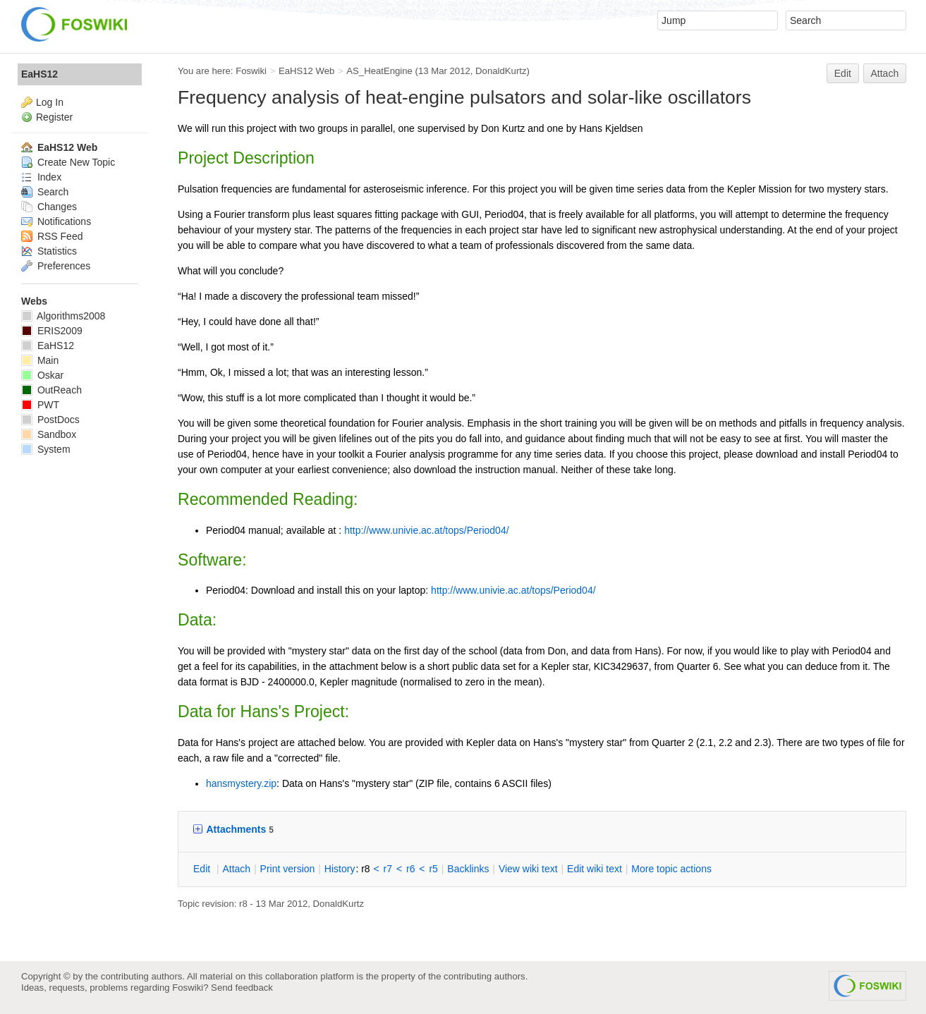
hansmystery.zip (241, 783)
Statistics (49, 251)
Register (54, 117)
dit (203, 868)
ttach (236, 868)
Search (44, 191)
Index (41, 177)
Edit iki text (594, 868)
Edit (842, 73)
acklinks (468, 868)
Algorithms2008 (63, 316)
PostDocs (50, 419)
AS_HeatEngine (379, 71)
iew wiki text (528, 868)
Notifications (56, 221)
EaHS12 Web (306, 71)
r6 (410, 868)
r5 (433, 868)
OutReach (51, 390)
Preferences (55, 265)
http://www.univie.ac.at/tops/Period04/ (426, 530)
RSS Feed (52, 236)
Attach (885, 73)
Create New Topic (68, 162)
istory (339, 868)
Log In (49, 102)
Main (40, 360)
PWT (40, 404)
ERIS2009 (52, 330)
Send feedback (242, 987)
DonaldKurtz (500, 71)
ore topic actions (671, 868)
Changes (49, 206)
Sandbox (48, 434)
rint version (287, 868)
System (46, 449)
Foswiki (251, 71)
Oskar (42, 375)
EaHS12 (39, 74)
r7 (388, 868)
